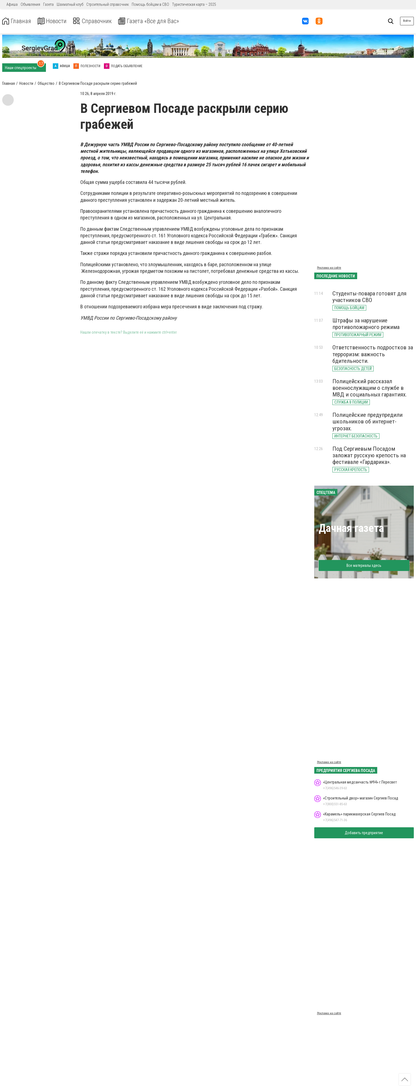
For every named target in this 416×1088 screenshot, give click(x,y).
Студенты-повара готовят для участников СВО (369, 296)
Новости (54, 21)
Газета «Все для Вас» (156, 21)
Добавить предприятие (364, 833)
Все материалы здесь (363, 565)
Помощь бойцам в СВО (150, 4)
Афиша (12, 4)
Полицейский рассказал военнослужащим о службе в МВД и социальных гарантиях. (369, 388)
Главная (17, 21)
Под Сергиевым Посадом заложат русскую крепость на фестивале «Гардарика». (369, 455)
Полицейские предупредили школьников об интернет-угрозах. (367, 421)
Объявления (30, 4)
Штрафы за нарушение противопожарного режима (366, 323)
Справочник (97, 21)
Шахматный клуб (70, 4)
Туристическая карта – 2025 (194, 4)
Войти (407, 21)
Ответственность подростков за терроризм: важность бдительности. (372, 354)
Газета (48, 4)
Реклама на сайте (329, 268)
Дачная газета (351, 528)
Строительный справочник (107, 4)
